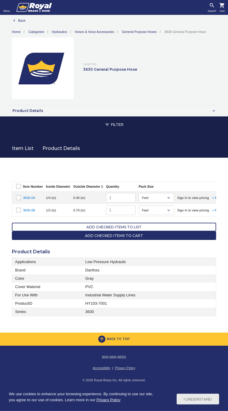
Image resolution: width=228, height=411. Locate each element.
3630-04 (29, 198)
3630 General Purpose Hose (185, 32)
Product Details (61, 148)
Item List (23, 148)
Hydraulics (59, 32)
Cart (221, 11)
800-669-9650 (114, 357)
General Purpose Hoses (139, 32)
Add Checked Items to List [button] (114, 227)
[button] (114, 110)
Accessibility (101, 368)
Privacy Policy (125, 368)
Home (16, 32)
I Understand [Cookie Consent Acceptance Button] (198, 399)
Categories (36, 32)
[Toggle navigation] (6, 7)
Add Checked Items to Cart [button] (114, 235)
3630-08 (29, 210)
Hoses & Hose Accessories (94, 32)
